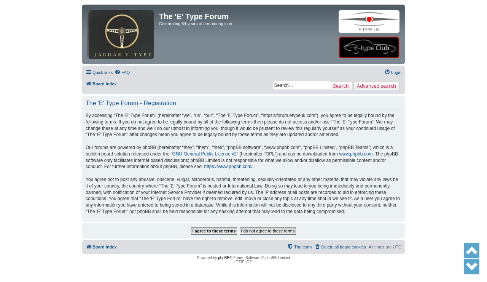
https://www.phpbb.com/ (228, 166)
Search (341, 85)
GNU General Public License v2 (204, 154)
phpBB (223, 258)
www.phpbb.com (355, 154)
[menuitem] (122, 72)
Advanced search (376, 85)
